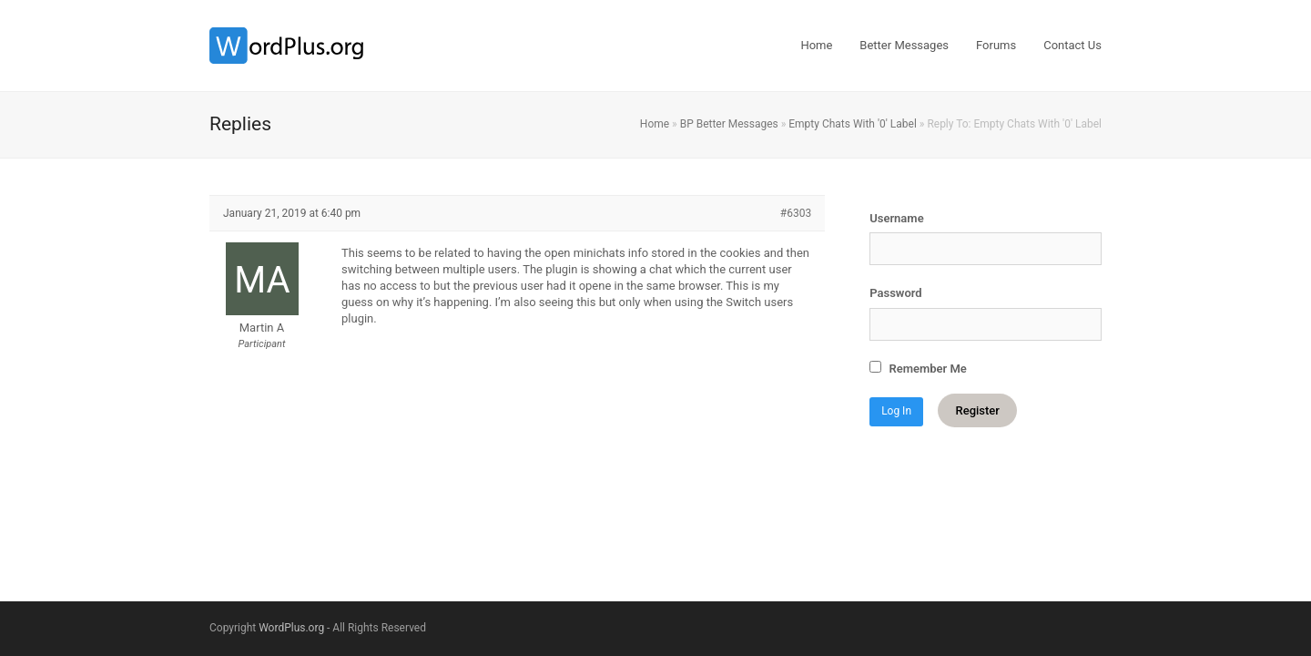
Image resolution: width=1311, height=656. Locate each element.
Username (896, 218)
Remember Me (918, 368)
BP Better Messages (729, 124)
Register (977, 410)
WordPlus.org (291, 627)
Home (654, 124)
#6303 (795, 213)
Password (895, 293)
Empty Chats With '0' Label (852, 124)
